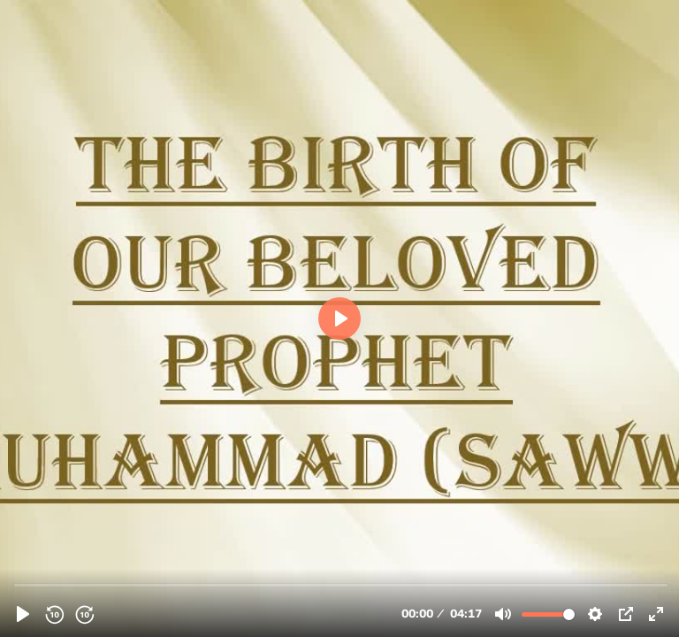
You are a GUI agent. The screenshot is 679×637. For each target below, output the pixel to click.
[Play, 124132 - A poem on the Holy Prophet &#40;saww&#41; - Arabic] (23, 614)
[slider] (341, 584)
